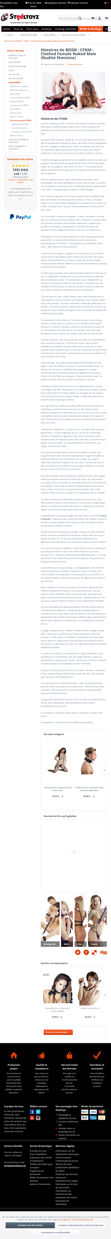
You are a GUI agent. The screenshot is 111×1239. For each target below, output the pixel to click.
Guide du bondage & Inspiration (18, 140)
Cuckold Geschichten (19, 128)
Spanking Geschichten (20, 124)
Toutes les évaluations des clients (20, 181)
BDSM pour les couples (19, 86)
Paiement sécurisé (78, 3)
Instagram (38, 1118)
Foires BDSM (15, 109)
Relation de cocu (16, 135)
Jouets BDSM (15, 62)
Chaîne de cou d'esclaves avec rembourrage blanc (89, 789)
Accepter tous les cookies (30, 1225)
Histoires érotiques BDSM (20, 120)
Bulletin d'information (40, 1184)
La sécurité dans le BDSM (20, 98)
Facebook (32, 1112)
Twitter (38, 1112)
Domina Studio (16, 113)
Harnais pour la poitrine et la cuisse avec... (58, 789)
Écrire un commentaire (58, 1032)
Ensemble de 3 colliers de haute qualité (57, 1009)
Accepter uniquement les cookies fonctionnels (80, 1225)
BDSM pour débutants (18, 90)
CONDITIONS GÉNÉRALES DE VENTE (67, 1169)
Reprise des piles (64, 1164)
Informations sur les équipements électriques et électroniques (67, 1154)
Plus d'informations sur (82, 1219)
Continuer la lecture (13, 1131)
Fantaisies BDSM (16, 101)
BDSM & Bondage (15, 50)
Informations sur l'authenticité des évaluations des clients (66, 1194)
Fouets (12, 70)
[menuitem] (70, 18)
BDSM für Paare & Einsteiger (17, 56)
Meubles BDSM (16, 78)
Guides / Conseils (16, 116)
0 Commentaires (74, 64)
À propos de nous (38, 1150)
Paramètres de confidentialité (55, 1232)
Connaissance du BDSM (19, 105)
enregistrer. (65, 1219)
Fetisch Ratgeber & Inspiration (17, 147)
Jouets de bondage (17, 66)
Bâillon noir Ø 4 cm (90, 1008)
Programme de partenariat (37, 1173)
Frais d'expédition (38, 1154)
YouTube (32, 1118)
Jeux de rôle (14, 74)
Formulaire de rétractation (62, 1203)
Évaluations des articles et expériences (41, 1159)
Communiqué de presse (67, 1160)
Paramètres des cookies (67, 1180)
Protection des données (67, 1174)
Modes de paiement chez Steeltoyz (42, 1179)
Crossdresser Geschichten (21, 132)
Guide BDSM (14, 82)
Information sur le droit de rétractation (67, 1186)
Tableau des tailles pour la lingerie (41, 1166)
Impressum (61, 1177)
